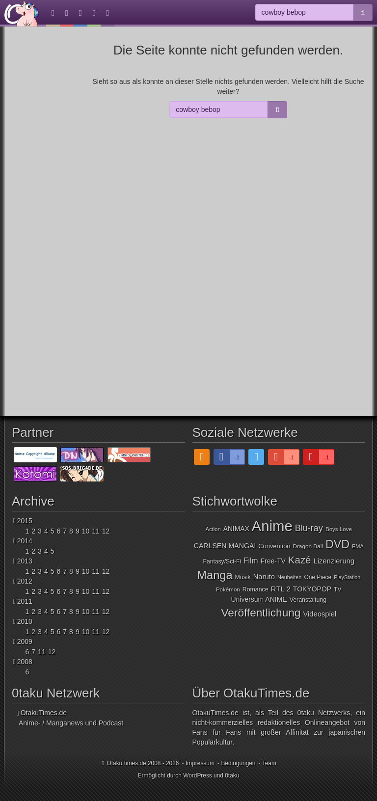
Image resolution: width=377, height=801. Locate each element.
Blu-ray (309, 528)
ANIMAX (236, 529)
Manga (214, 575)
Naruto (264, 577)
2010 (24, 621)
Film (250, 561)
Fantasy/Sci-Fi (222, 561)
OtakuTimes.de (21, 13)
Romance (255, 589)
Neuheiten (289, 577)
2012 (24, 581)
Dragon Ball (308, 546)
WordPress (197, 775)
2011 (24, 601)
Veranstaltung (308, 599)
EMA (358, 546)
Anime (272, 526)
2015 (24, 521)
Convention (274, 546)
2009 (24, 641)
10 (86, 531)
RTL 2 (281, 589)
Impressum (200, 763)
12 (106, 531)
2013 (24, 561)
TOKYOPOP (312, 589)
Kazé (299, 559)
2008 (24, 662)
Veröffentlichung (260, 612)
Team (269, 763)
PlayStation (347, 577)
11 (96, 531)
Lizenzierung (333, 561)
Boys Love (338, 529)
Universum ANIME (259, 599)
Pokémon (228, 589)
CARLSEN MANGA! (225, 546)
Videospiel (319, 614)
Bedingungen (238, 763)
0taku (232, 775)
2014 (24, 541)
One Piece (317, 577)
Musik (243, 577)
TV (338, 589)
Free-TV (273, 561)
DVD (337, 544)
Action (213, 529)
